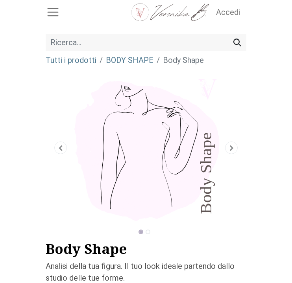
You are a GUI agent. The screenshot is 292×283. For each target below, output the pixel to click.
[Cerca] (237, 42)
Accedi (228, 12)
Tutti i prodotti (71, 60)
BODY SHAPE (129, 60)
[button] (61, 148)
